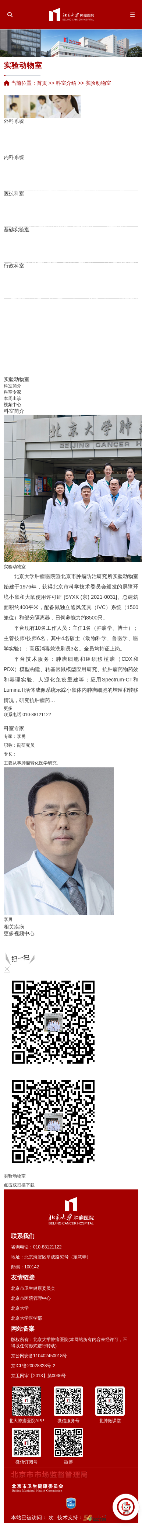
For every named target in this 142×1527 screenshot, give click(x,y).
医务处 (23, 283)
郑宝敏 (74, 135)
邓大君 (28, 267)
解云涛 (104, 192)
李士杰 (55, 212)
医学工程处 (96, 283)
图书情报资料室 (109, 247)
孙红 (64, 170)
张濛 (123, 227)
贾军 (114, 175)
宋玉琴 (40, 120)
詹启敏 (13, 233)
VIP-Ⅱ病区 (115, 150)
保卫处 (75, 283)
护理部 (34, 274)
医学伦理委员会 (120, 241)
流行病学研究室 (34, 222)
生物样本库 (70, 222)
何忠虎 (39, 255)
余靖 (114, 181)
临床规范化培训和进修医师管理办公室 (126, 283)
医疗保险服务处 (49, 274)
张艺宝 (74, 317)
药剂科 (29, 123)
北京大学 (20, 1308)
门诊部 (85, 283)
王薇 (64, 195)
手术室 (118, 132)
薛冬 (64, 176)
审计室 (70, 283)
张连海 (70, 267)
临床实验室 (54, 247)
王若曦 (74, 367)
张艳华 (29, 143)
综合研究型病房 (104, 159)
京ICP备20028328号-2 (33, 1365)
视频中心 (12, 404)
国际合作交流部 (121, 283)
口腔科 (128, 174)
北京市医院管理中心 (31, 1298)
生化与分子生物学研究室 (60, 219)
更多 (8, 708)
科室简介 (12, 385)
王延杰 (35, 334)
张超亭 (59, 303)
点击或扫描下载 (19, 1185)
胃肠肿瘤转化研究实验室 (23, 209)
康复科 (94, 140)
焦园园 (29, 174)
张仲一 (35, 315)
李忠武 (49, 127)
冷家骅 (49, 307)
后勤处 (80, 283)
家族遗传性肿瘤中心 (94, 129)
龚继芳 (88, 185)
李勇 (21, 736)
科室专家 (12, 392)
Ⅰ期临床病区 (89, 143)
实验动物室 (75, 241)
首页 (42, 83)
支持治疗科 (99, 168)
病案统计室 (111, 211)
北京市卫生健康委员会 (33, 1288)
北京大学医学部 (26, 1318)
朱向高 (74, 154)
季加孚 (23, 256)
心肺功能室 (87, 205)
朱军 (81, 148)
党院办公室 (13, 283)
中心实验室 (65, 231)
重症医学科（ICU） (106, 123)
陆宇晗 (34, 294)
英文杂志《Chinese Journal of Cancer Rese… (95, 247)
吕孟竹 (13, 315)
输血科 (75, 204)
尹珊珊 (35, 165)
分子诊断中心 (124, 201)
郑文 (81, 167)
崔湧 (15, 168)
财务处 (65, 283)
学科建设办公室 (132, 283)
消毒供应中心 (66, 211)
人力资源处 (18, 283)
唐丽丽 (94, 160)
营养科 (81, 198)
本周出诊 (12, 398)
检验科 (23, 167)
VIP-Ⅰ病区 (126, 138)
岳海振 (74, 336)
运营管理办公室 (39, 283)
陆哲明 (59, 265)
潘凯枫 (34, 255)
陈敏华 (35, 121)
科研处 (29, 283)
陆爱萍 (49, 177)
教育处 (44, 283)
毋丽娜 (65, 270)
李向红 (49, 158)
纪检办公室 (60, 283)
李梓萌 (94, 179)
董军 (101, 136)
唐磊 (15, 149)
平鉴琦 (35, 184)
